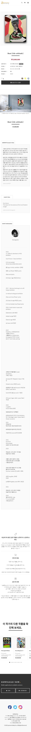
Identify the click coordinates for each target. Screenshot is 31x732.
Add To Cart (15, 82)
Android (23, 690)
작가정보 (21, 63)
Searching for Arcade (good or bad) (19, 650)
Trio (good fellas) (5, 650)
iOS (8, 690)
